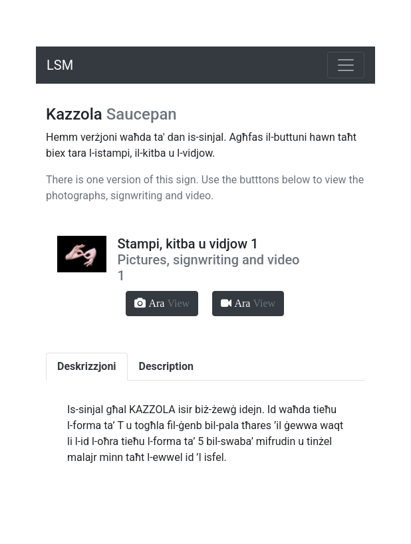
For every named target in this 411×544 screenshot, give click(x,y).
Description (166, 366)
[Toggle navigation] (345, 65)
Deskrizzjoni (86, 366)
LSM (60, 65)
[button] (162, 303)
